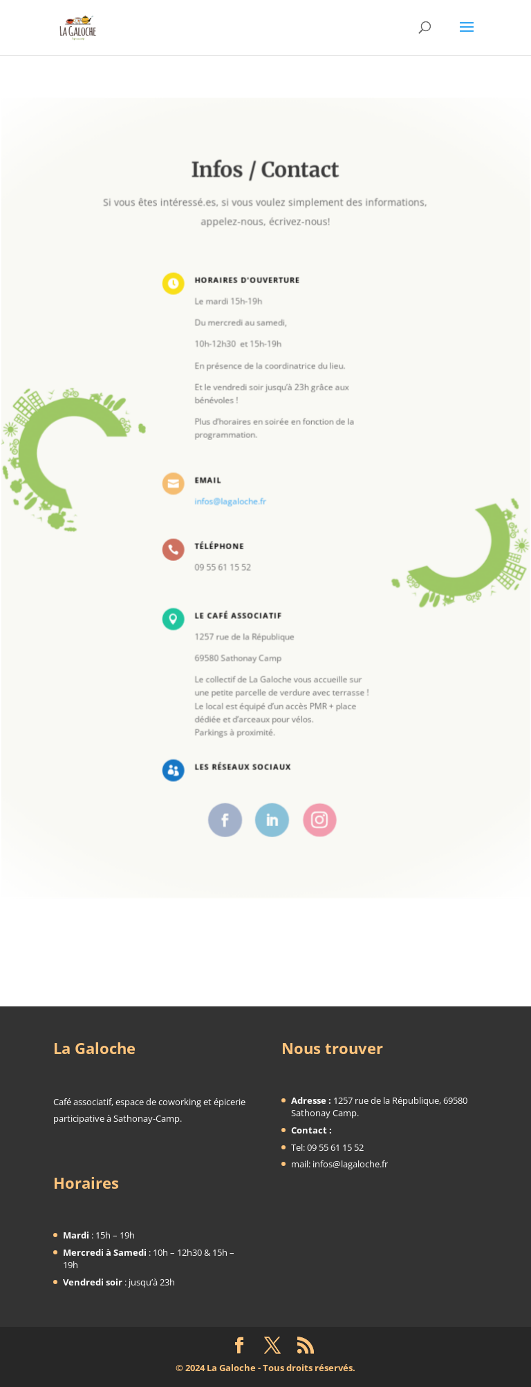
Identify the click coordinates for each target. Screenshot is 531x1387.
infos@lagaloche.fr (231, 501)
